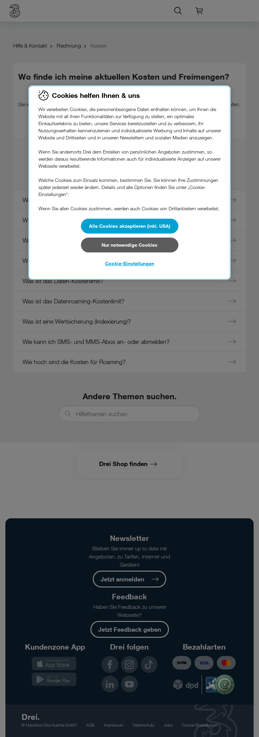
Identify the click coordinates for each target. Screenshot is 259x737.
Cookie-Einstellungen (129, 263)
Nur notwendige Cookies (129, 245)
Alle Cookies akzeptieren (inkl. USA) (129, 226)
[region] (129, 182)
